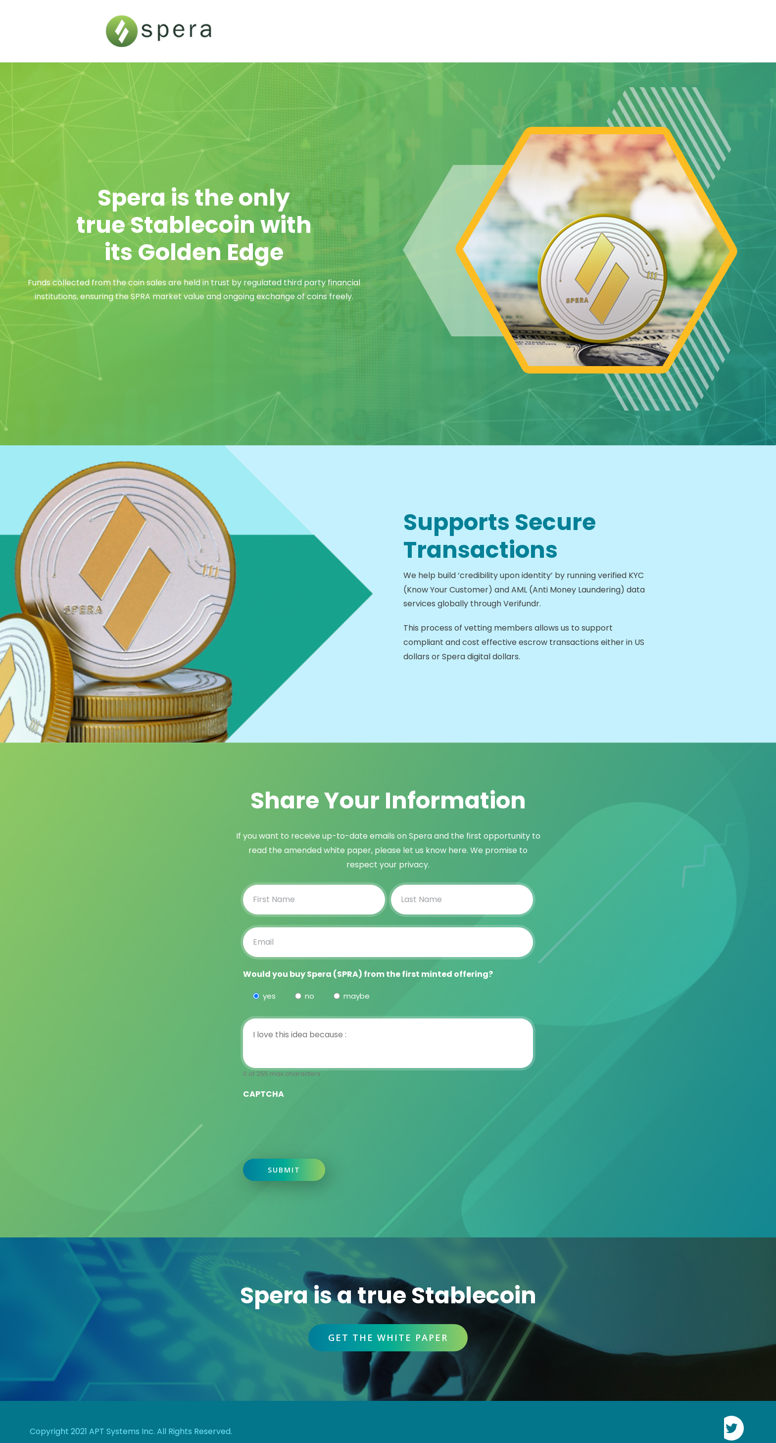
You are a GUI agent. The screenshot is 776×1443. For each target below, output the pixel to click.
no (308, 996)
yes (267, 996)
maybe (354, 996)
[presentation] (318, 1121)
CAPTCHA (263, 1094)
